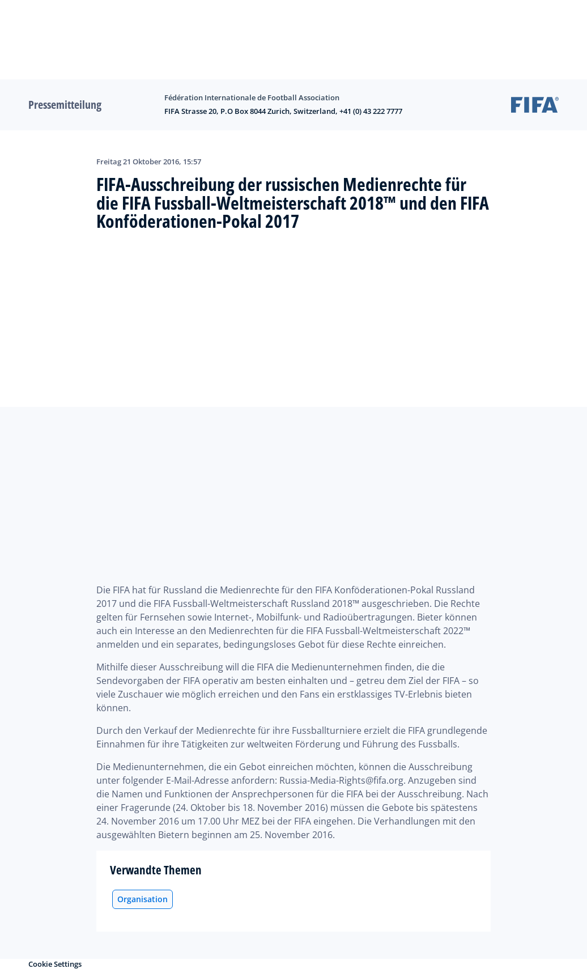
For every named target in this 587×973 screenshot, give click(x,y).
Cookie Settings (55, 964)
